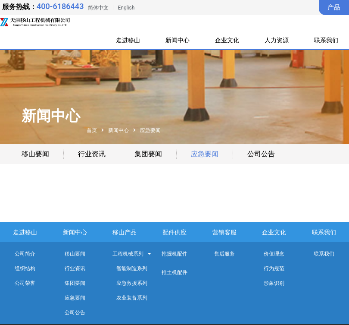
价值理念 (274, 254)
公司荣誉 (25, 283)
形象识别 (274, 283)
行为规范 (274, 268)
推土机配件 (174, 272)
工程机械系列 (131, 254)
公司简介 (25, 254)
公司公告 (261, 154)
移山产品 (124, 232)
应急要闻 (204, 154)
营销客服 (224, 232)
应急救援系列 (131, 283)
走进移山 (128, 40)
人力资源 (278, 40)
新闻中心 (178, 40)
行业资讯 (92, 154)
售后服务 (224, 254)
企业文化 (228, 40)
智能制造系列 (131, 268)
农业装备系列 (131, 298)
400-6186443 (60, 6)
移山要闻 (35, 154)
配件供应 (174, 232)
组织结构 (25, 268)
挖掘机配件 (174, 254)
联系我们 (326, 40)
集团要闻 (148, 154)
